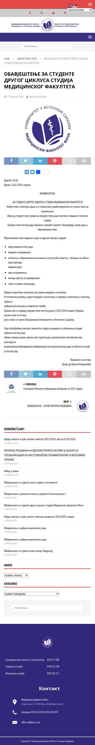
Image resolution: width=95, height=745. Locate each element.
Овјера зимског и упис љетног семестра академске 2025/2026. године (39, 516)
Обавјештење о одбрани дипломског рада (25, 528)
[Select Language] (79, 10)
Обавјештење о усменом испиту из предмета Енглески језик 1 (35, 494)
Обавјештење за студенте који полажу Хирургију (28, 551)
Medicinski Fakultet (38, 97)
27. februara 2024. (15, 97)
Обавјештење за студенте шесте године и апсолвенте (30, 482)
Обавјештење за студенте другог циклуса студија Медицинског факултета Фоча (43, 505)
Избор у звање (11, 471)
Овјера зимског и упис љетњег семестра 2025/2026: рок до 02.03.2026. (40, 439)
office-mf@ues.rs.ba (30, 722)
